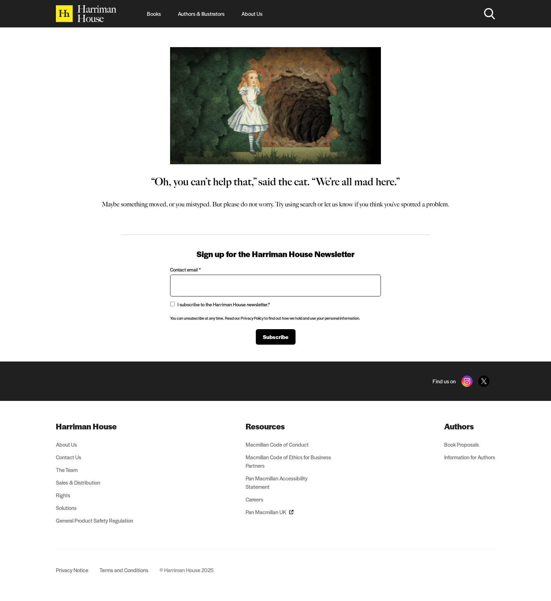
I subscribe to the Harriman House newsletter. (220, 304)
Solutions (66, 507)
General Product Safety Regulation (94, 520)
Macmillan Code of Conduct (277, 444)
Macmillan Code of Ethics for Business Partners (288, 461)
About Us (251, 13)
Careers (254, 499)
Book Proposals (461, 444)
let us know (338, 204)
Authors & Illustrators (201, 13)
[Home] (86, 13)
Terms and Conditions (123, 570)
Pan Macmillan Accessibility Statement (276, 482)
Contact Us (68, 457)
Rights (63, 495)
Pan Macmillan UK (269, 512)
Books (154, 13)
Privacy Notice (72, 570)
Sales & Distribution (78, 482)
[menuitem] (94, 426)
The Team (67, 469)
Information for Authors (469, 457)
